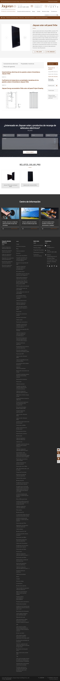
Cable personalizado (52, 1)
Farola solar (51, 90)
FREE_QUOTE (38, 51)
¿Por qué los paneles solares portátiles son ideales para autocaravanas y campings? (48, 222)
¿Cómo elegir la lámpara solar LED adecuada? (21, 614)
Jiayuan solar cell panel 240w (53, 74)
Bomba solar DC (20, 512)
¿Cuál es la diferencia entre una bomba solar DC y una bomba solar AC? (22, 503)
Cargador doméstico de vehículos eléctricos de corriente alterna (21, 259)
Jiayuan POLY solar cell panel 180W (53, 71)
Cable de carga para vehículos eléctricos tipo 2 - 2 (22, 568)
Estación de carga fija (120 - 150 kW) (22, 330)
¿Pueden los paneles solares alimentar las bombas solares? (22, 376)
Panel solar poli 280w (21, 537)
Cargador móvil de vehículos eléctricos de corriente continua (22, 445)
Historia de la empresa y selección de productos (21, 278)
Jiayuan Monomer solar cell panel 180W (22, 293)
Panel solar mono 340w (21, 466)
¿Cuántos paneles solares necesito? (22, 534)
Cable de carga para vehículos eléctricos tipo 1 (22, 392)
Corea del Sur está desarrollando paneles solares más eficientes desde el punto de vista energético (22, 454)
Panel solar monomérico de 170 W (22, 371)
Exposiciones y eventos (21, 433)
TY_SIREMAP (41, 677)
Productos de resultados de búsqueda (22, 641)
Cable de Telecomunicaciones (20, 368)
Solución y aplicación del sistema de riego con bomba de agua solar (29, 222)
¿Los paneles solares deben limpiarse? (22, 364)
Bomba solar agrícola (21, 585)
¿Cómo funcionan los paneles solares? (21, 463)
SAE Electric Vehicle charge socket (22, 395)
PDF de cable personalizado (22, 286)
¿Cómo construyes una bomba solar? (21, 428)
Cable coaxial (19, 319)
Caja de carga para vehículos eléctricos (6, 248)
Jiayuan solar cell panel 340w (41, 17)
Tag (17, 656)
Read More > (14, 228)
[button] (25, 37)
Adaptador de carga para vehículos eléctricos (8, 259)
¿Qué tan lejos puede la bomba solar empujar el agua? (21, 308)
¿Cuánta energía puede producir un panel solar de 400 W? (22, 495)
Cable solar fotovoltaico (21, 543)
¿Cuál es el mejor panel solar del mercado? (22, 422)
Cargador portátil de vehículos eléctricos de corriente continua (21, 387)
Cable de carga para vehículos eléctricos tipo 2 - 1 (22, 554)
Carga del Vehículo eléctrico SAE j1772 (22, 399)
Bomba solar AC (20, 480)
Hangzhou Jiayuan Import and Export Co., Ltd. (18, 677)
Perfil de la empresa (20, 246)
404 (17, 624)
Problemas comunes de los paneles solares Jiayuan (22, 483)
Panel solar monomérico (51, 80)
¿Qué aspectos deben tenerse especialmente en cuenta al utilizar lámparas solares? (22, 628)
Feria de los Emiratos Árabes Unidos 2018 (21, 408)
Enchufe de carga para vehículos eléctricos (7, 262)
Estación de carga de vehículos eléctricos (7, 251)
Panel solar (21, 17)
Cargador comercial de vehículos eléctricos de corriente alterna (21, 326)
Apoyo (33, 11)
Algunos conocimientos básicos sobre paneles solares (21, 593)
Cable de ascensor (20, 383)
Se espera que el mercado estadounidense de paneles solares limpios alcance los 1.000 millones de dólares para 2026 (22, 489)
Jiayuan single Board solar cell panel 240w (22, 360)
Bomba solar (51, 85)
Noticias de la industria (21, 379)
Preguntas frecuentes (21, 472)
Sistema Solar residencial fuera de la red (52, 97)
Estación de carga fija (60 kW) (22, 263)
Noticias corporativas (21, 317)
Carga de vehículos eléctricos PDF (20, 411)
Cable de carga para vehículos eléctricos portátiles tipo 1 (21, 268)
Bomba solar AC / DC (21, 531)
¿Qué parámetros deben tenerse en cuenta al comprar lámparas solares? (22, 621)
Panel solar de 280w (21, 425)
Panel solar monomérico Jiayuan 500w (21, 460)
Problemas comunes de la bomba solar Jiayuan (22, 546)
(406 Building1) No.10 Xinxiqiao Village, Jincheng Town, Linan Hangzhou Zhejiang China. (20, 1)
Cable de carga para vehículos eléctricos (6, 255)
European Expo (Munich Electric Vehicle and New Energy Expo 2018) (22, 282)
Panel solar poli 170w (21, 523)
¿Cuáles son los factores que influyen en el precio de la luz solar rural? (22, 607)
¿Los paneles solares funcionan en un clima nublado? (21, 297)
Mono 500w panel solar (21, 499)
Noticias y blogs (45, 11)
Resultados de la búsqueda (22, 611)
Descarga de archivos (21, 431)
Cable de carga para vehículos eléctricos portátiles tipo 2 (21, 334)
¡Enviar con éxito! (20, 633)
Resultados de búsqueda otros (22, 650)
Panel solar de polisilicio (30, 17)
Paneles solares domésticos (22, 601)
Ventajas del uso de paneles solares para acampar (22, 664)
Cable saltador (19, 529)
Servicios (18, 253)
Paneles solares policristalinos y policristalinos (19, 598)
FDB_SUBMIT (30, 152)
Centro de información (30, 201)
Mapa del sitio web (20, 617)
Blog (17, 248)
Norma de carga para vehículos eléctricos (7, 266)
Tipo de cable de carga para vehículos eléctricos (22, 589)
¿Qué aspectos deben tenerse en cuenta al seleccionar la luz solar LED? (22, 637)
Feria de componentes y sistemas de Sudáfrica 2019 (22, 351)
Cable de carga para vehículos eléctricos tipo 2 (22, 450)
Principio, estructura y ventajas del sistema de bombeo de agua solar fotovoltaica (10, 222)
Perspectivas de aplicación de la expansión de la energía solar (22, 403)
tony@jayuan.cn (38, 6)
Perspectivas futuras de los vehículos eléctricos (22, 347)
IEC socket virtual (20, 271)
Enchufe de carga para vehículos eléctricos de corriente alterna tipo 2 (21, 339)
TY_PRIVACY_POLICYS (52, 677)
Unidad (38, 11)
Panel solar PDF (20, 353)
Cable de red (19, 441)
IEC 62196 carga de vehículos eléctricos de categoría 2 (22, 274)
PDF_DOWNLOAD (50, 51)
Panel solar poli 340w (21, 549)
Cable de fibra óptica (21, 478)
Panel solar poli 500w (21, 557)
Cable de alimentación (21, 300)
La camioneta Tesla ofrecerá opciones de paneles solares (22, 515)
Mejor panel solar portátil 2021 (22, 653)
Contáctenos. (54, 11)
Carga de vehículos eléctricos (23, 11)
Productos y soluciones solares (8, 11)
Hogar (4, 17)
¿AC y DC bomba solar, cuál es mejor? (22, 469)
